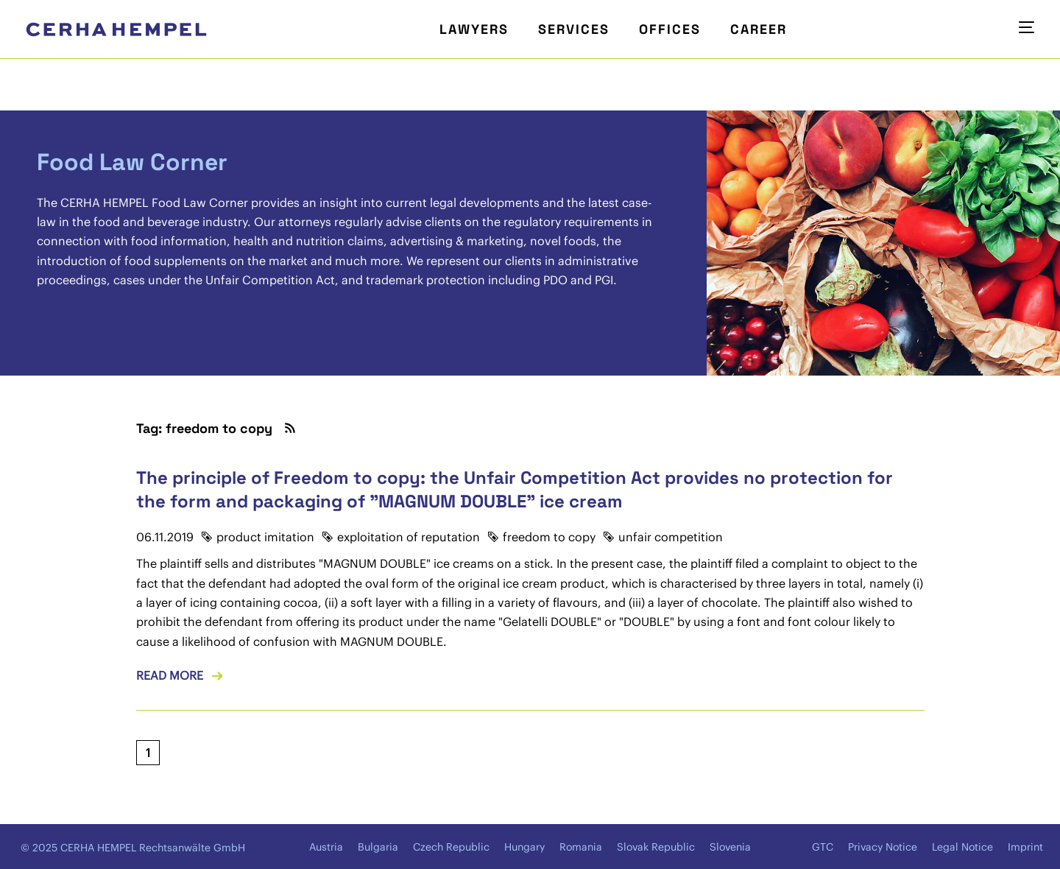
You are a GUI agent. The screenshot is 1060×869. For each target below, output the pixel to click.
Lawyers (474, 29)
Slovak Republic (656, 847)
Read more (169, 675)
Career (758, 29)
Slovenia (730, 847)
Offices (670, 29)
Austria (326, 847)
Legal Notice (962, 847)
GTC (822, 847)
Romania (580, 847)
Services (574, 29)
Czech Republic (451, 847)
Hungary (524, 847)
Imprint (1025, 847)
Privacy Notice (882, 847)
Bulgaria (378, 847)
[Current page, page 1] (148, 752)
